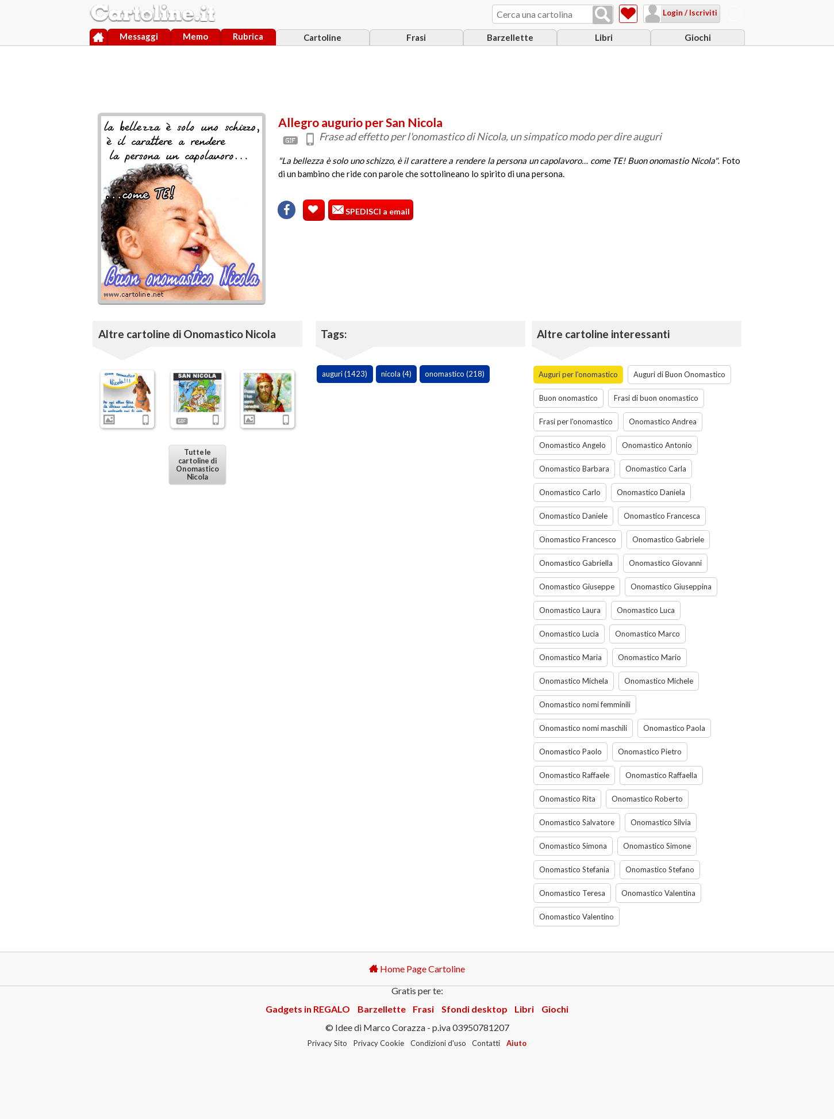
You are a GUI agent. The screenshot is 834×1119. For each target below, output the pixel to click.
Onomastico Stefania (574, 869)
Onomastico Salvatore (576, 822)
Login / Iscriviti (689, 12)
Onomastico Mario (649, 657)
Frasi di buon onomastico (656, 398)
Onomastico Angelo (572, 445)
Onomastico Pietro (650, 751)
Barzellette (510, 37)
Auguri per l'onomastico (578, 374)
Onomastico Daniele (573, 515)
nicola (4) (396, 373)
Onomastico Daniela (651, 492)
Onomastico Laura (570, 610)
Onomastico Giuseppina (671, 586)
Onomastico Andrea (663, 421)
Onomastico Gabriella (576, 563)
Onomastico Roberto (647, 798)
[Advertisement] (417, 76)
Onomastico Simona (573, 845)
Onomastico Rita (567, 798)
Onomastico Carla (655, 468)
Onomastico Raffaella (661, 775)
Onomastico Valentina (658, 893)
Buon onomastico (568, 398)
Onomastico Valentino (576, 916)
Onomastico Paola (674, 728)
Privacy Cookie (378, 1043)
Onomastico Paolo (570, 751)
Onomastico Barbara (574, 468)
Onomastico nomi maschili (583, 728)
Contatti (486, 1043)
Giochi (698, 37)
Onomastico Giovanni (665, 563)
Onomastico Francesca (662, 515)
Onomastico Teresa (572, 893)
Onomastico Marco (647, 633)
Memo (195, 36)
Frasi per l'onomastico (576, 421)
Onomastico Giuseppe (576, 586)
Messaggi (139, 36)
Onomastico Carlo (570, 492)
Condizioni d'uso (438, 1043)
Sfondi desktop (474, 1008)
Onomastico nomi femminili (585, 704)
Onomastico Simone (657, 845)
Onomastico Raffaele (574, 775)
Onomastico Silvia (661, 822)
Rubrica (248, 36)
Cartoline (322, 37)
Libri (604, 37)
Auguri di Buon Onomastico (679, 374)
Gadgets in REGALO (308, 1008)
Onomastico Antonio (657, 445)
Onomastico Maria (570, 657)
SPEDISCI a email (377, 211)
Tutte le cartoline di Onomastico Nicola (197, 464)
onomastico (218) (455, 373)
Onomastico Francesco (577, 539)
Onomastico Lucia (569, 633)
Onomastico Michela (573, 680)
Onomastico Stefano (659, 869)
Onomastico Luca (646, 610)
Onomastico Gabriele (668, 539)
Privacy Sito (327, 1043)
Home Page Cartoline (417, 968)
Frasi (416, 37)
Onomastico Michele (658, 680)
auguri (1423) (344, 373)
